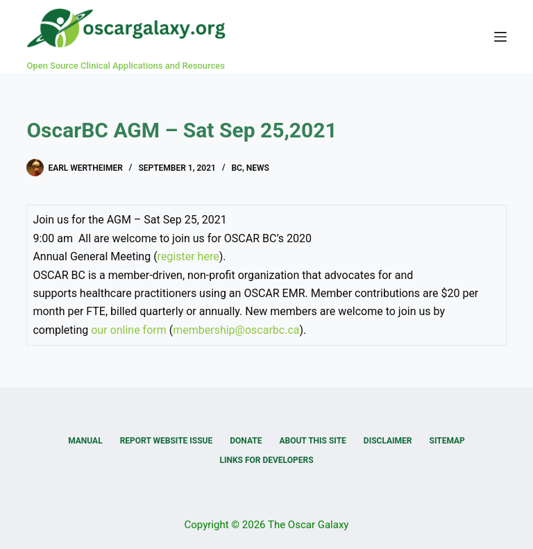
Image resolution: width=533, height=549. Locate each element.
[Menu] (500, 37)
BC (236, 168)
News (257, 168)
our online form (129, 330)
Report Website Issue (166, 441)
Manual (85, 441)
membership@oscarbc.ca (236, 330)
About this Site (312, 441)
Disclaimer (388, 441)
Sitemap (447, 441)
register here (188, 256)
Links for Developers (266, 460)
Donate (246, 441)
